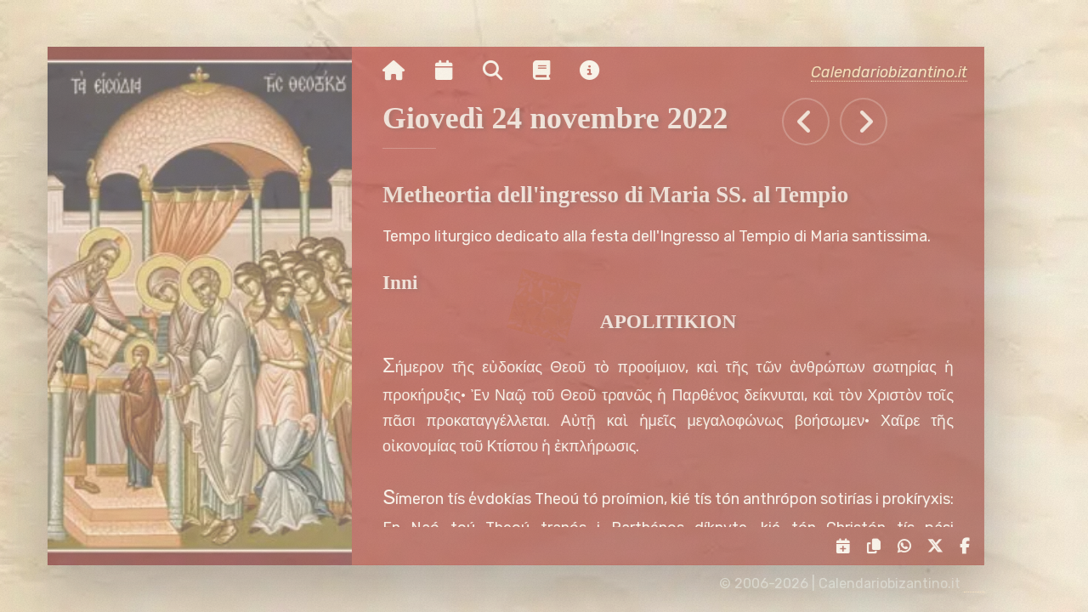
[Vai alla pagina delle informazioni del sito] (599, 70)
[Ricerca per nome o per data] (501, 70)
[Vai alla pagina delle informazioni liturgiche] (549, 70)
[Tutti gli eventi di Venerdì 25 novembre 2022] (873, 121)
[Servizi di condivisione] (847, 546)
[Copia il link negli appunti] (878, 546)
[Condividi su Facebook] (969, 546)
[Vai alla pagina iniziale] (402, 70)
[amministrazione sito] (982, 583)
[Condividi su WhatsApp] (908, 546)
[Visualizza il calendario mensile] (452, 70)
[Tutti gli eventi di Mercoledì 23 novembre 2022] (815, 121)
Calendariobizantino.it (897, 72)
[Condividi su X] (939, 546)
